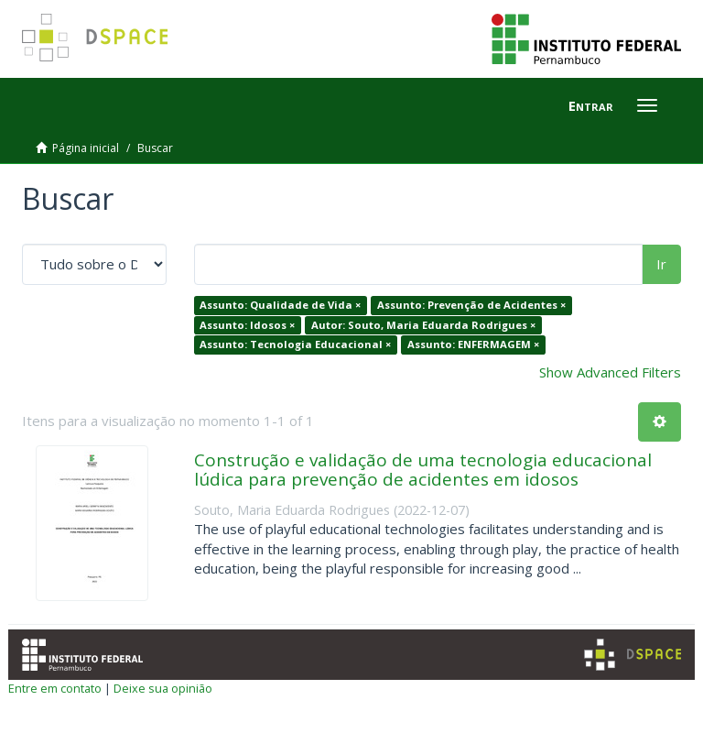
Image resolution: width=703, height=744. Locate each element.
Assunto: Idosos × (247, 325)
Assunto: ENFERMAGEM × (473, 344)
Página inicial (85, 148)
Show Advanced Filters (610, 372)
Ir (661, 264)
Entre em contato (55, 688)
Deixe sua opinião (163, 688)
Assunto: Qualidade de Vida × (280, 305)
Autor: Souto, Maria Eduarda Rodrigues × (423, 325)
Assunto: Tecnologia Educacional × (295, 344)
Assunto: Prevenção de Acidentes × (471, 305)
